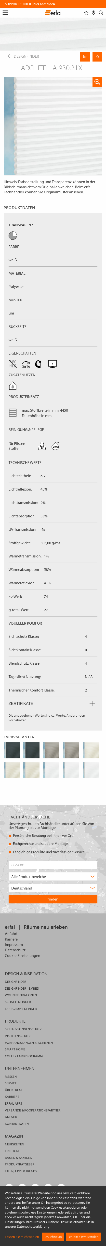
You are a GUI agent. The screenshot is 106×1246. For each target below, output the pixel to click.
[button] (97, 82)
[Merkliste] (86, 13)
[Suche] (101, 13)
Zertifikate (52, 703)
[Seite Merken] (97, 57)
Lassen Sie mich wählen (22, 1237)
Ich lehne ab (53, 1237)
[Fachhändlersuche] (93, 13)
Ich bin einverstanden (83, 1237)
